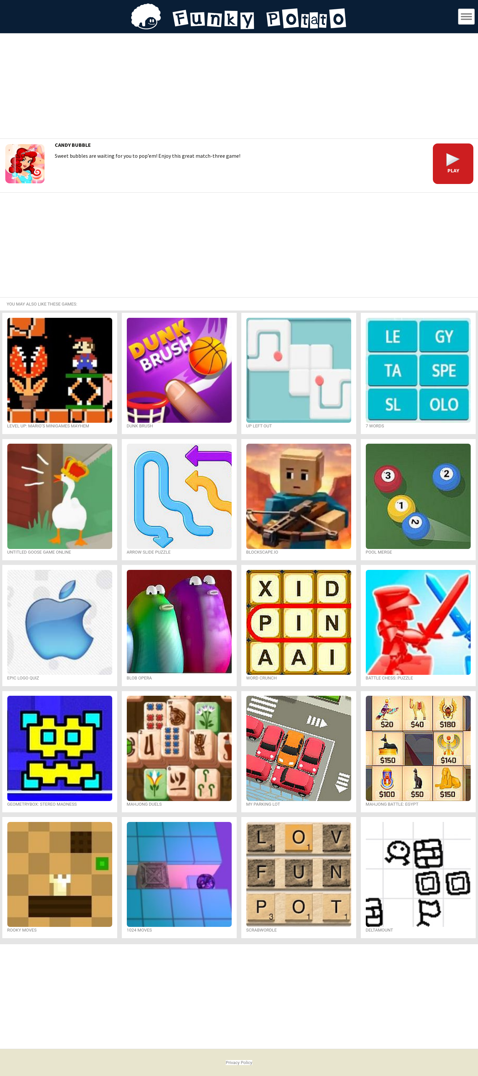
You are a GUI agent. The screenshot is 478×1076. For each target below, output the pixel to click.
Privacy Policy (239, 1062)
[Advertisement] (239, 87)
